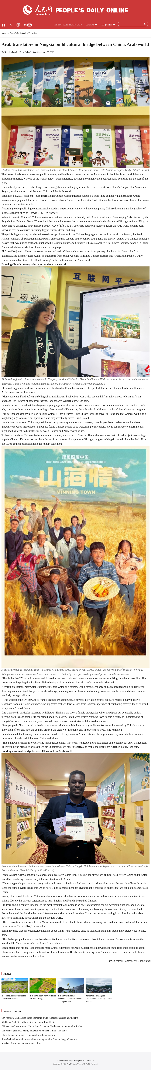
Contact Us (90, 1061)
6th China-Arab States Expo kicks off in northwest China (28, 1022)
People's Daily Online (21, 52)
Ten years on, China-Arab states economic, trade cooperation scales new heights (39, 1018)
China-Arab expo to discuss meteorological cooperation (28, 1035)
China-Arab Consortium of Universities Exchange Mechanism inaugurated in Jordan (41, 1026)
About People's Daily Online (67, 1061)
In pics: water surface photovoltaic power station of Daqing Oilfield (70, 999)
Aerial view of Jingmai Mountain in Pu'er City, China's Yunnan (99, 999)
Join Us (82, 1061)
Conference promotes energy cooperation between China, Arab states (34, 1030)
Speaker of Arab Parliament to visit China (21, 1043)
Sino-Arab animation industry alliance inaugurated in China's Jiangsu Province (39, 1039)
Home (3, 33)
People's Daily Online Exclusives (23, 33)
